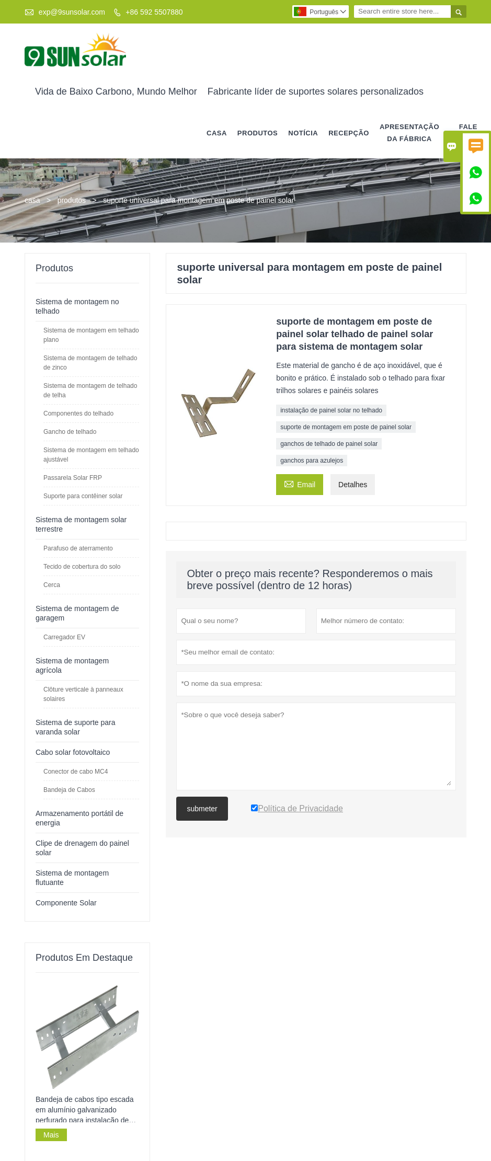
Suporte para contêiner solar (82, 495)
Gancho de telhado (69, 431)
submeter (202, 808)
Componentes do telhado (78, 413)
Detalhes (352, 484)
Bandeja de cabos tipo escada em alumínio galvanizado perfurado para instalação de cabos (85, 1110)
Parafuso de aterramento (78, 547)
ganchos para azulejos (311, 460)
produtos (257, 133)
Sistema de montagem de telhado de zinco (90, 362)
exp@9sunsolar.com (72, 12)
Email (299, 482)
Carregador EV (64, 636)
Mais (51, 1135)
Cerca (51, 584)
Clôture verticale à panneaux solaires (83, 693)
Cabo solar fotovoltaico (73, 752)
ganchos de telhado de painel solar (329, 443)
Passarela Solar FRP (72, 477)
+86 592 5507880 (153, 12)
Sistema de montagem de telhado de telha (90, 390)
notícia (303, 133)
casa (217, 133)
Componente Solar (66, 902)
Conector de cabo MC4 (75, 771)
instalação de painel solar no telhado (331, 409)
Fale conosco (468, 133)
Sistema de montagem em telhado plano (91, 334)
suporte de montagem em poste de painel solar (346, 426)
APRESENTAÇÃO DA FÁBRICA (409, 133)
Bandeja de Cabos (69, 789)
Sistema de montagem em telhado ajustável (91, 454)
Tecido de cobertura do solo (81, 566)
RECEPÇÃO (348, 133)
